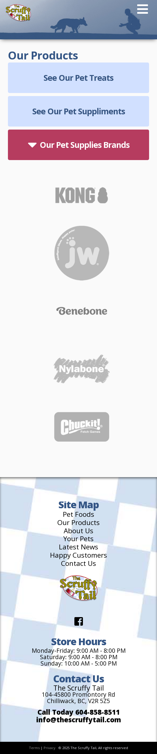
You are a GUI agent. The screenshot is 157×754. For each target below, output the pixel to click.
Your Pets (78, 539)
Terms (34, 747)
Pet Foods (78, 514)
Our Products (78, 523)
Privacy (49, 747)
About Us (78, 531)
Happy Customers (78, 555)
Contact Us (78, 563)
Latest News (78, 547)
